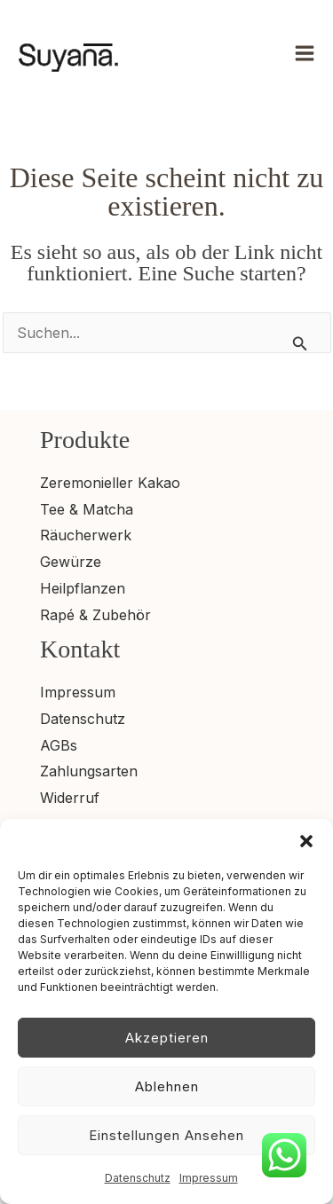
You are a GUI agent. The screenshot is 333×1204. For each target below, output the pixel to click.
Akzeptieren (167, 1037)
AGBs (58, 745)
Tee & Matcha (86, 509)
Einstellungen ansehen (166, 1135)
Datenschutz (137, 1177)
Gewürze (70, 562)
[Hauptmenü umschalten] (304, 53)
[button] (306, 841)
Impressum (208, 1177)
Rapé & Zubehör (95, 615)
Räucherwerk (85, 535)
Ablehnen (167, 1086)
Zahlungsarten (89, 771)
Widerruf (69, 798)
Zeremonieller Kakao (110, 483)
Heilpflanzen (82, 588)
